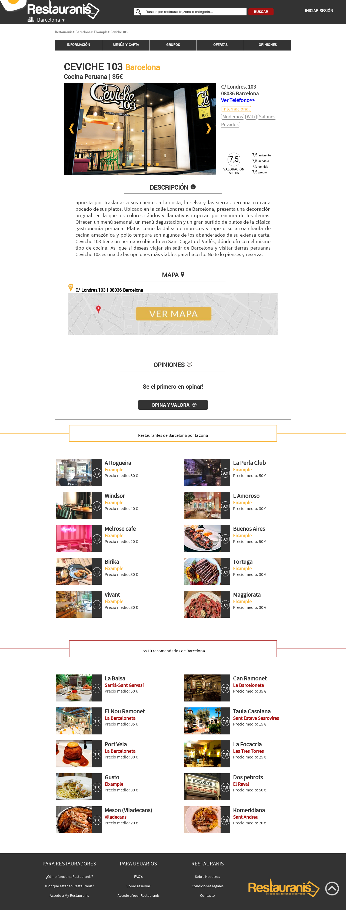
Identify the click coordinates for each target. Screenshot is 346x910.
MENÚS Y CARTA (126, 44)
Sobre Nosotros (207, 876)
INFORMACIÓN (78, 44)
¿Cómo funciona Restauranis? (69, 876)
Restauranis (63, 32)
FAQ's (138, 876)
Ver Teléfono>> (238, 100)
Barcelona (83, 32)
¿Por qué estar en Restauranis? (69, 886)
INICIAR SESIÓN (319, 11)
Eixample (100, 32)
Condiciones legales (208, 886)
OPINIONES (268, 44)
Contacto (207, 895)
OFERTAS (220, 44)
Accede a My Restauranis (69, 895)
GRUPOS (173, 44)
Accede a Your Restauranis (138, 895)
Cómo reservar (138, 886)
